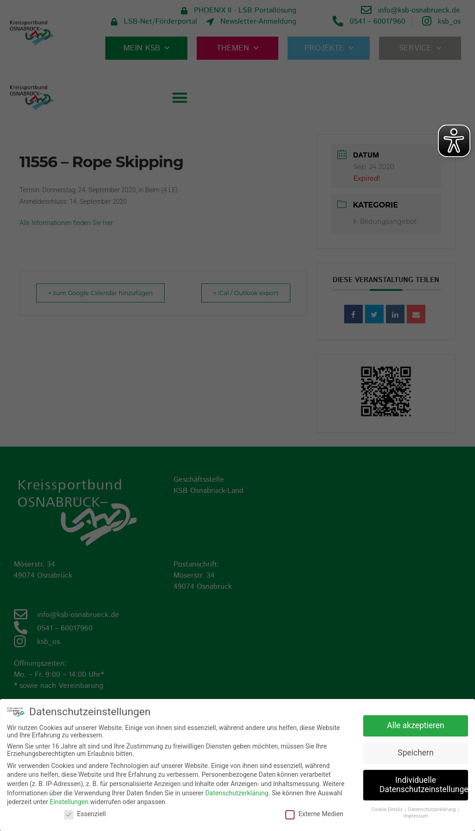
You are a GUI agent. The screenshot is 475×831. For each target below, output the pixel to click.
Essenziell (85, 814)
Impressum (416, 816)
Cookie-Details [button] (388, 809)
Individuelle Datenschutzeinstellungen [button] (423, 784)
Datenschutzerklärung (236, 793)
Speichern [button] (415, 752)
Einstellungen (69, 802)
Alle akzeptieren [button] (415, 725)
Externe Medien (314, 814)
